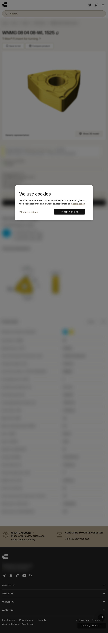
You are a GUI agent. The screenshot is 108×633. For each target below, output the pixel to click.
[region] (54, 202)
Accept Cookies (69, 211)
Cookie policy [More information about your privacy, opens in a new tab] (78, 203)
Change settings (29, 212)
